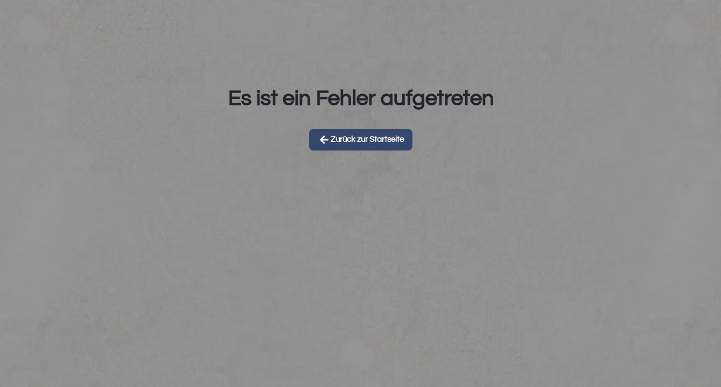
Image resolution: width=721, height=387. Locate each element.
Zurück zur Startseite (361, 139)
